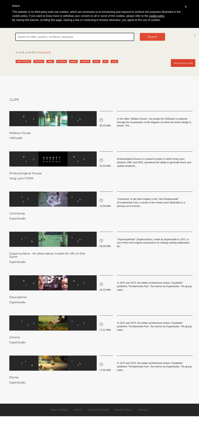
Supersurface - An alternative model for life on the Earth (47, 255)
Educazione (18, 297)
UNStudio (16, 138)
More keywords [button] (183, 63)
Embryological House (25, 173)
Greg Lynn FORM (21, 178)
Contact (143, 409)
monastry (39, 61)
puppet (73, 61)
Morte (14, 377)
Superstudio (17, 218)
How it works (59, 409)
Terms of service (98, 409)
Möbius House (20, 133)
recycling (61, 61)
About (78, 409)
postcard (85, 61)
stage (50, 61)
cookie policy (156, 15)
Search (152, 37)
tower (96, 61)
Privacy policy (123, 409)
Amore (14, 337)
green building (23, 61)
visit (105, 61)
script (114, 61)
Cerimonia (17, 213)
